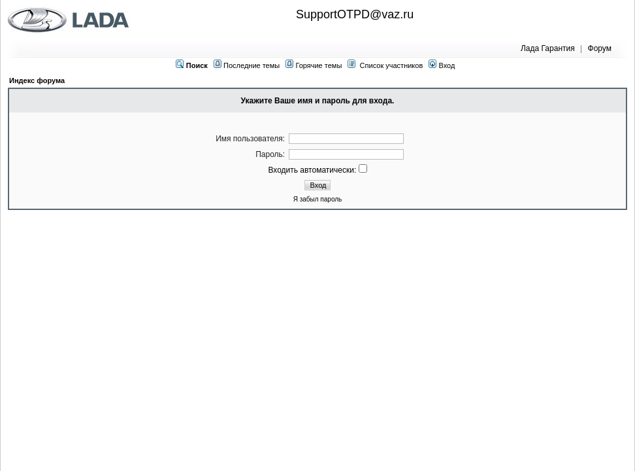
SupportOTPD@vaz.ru (355, 14)
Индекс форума (37, 80)
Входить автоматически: (317, 170)
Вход (442, 65)
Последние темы (251, 65)
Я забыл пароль (317, 199)
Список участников (391, 65)
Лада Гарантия (548, 48)
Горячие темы (318, 65)
